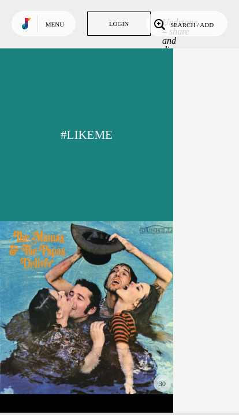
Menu (55, 24)
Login (119, 23)
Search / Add (183, 24)
